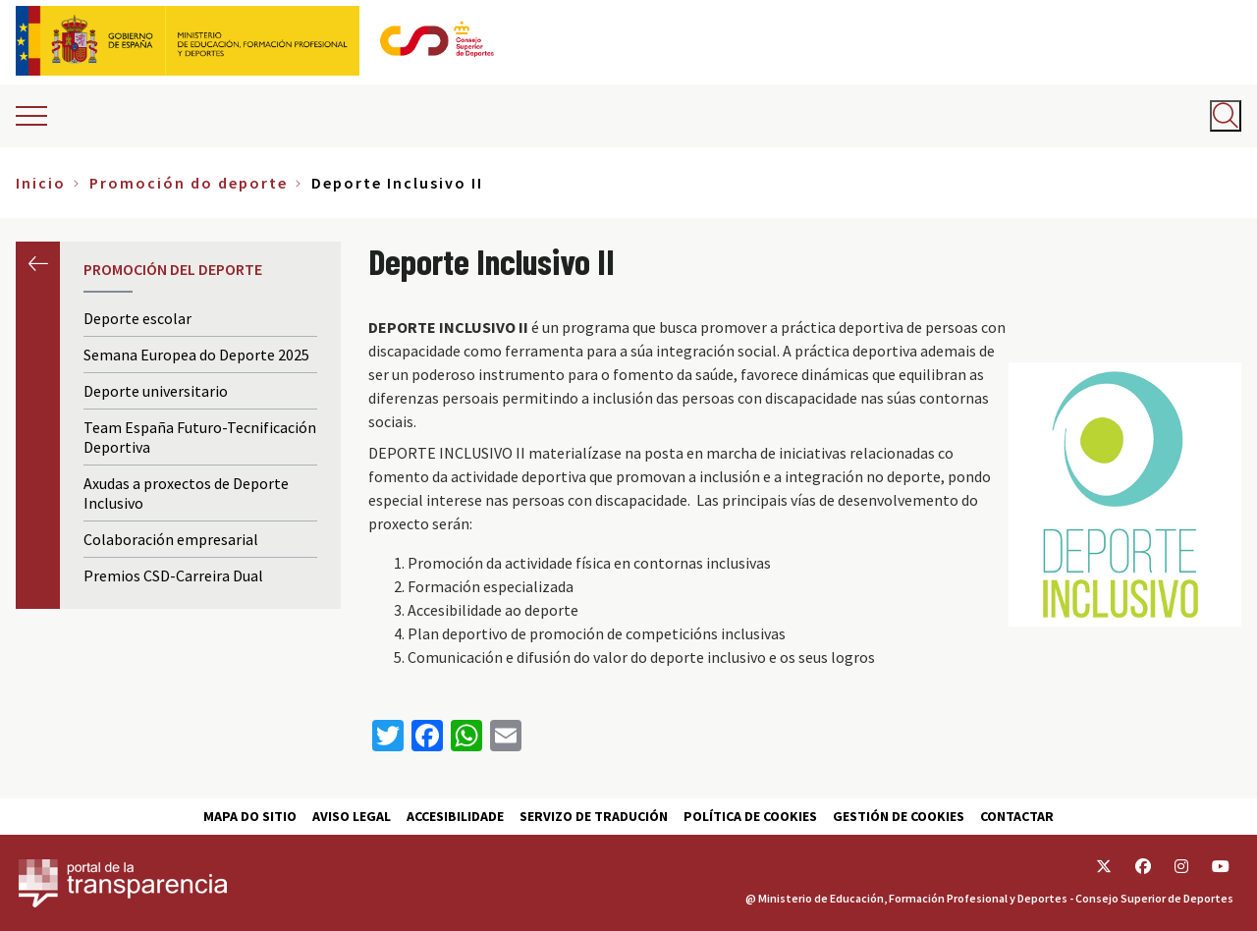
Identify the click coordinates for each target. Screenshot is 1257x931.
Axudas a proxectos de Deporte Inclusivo (186, 493)
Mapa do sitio (250, 816)
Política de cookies (750, 816)
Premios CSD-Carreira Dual (173, 575)
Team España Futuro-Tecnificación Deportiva (199, 437)
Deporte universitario (155, 391)
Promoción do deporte (188, 182)
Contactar (1017, 816)
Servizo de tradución (593, 816)
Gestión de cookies (898, 816)
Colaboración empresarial (170, 539)
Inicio (41, 182)
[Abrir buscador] (1225, 116)
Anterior (38, 264)
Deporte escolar (137, 318)
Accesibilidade (455, 816)
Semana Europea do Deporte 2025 (196, 354)
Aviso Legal (351, 816)
